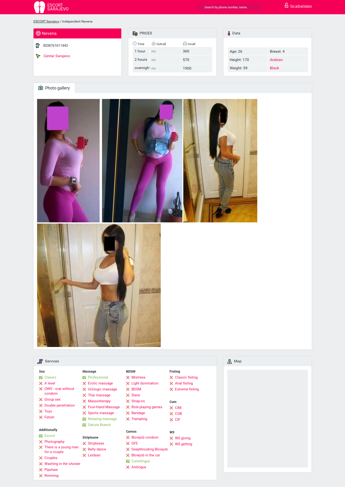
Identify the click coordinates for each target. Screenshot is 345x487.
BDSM (136, 389)
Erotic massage (100, 383)
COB (178, 414)
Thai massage (99, 395)
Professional (98, 377)
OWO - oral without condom (59, 391)
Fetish (49, 417)
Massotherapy (99, 401)
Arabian (276, 59)
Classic (50, 377)
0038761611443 (55, 45)
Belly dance (97, 449)
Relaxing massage (102, 419)
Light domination (144, 383)
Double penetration (59, 405)
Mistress (138, 377)
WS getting (183, 444)
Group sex (52, 399)
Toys (48, 411)
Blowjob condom (144, 437)
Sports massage (101, 413)
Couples (51, 458)
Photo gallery (54, 87)
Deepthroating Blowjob (149, 449)
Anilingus (138, 467)
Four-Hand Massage (104, 407)
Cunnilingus (140, 461)
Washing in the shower (62, 464)
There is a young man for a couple (61, 449)
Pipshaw (51, 470)
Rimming (51, 475)
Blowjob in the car (145, 455)
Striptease (96, 443)
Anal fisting (184, 383)
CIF (177, 419)
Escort (49, 436)
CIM (178, 408)
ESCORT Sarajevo (46, 21)
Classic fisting (186, 377)
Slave (135, 395)
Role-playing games (146, 407)
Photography (54, 442)
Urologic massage (102, 389)
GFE (134, 443)
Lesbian (94, 455)
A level (49, 383)
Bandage (138, 413)
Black (274, 68)
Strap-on (138, 401)
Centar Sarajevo (53, 56)
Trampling (139, 419)
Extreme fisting (187, 389)
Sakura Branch (99, 425)
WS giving (182, 438)
